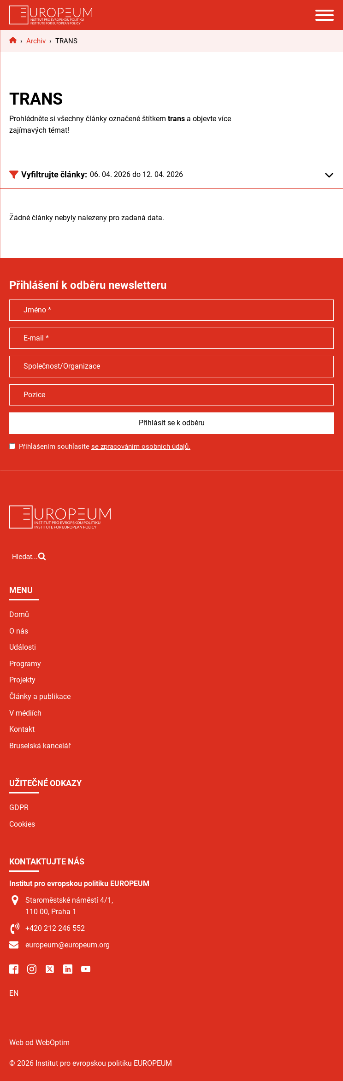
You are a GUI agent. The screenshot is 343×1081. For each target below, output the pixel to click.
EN (13, 993)
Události (22, 647)
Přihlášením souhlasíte (104, 446)
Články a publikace (40, 696)
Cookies (22, 824)
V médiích (25, 713)
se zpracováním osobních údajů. (140, 446)
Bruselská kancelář (40, 745)
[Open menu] (324, 15)
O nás (18, 631)
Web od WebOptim (39, 1042)
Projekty (22, 680)
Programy (25, 663)
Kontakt (22, 729)
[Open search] (29, 556)
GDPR (19, 807)
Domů (19, 614)
